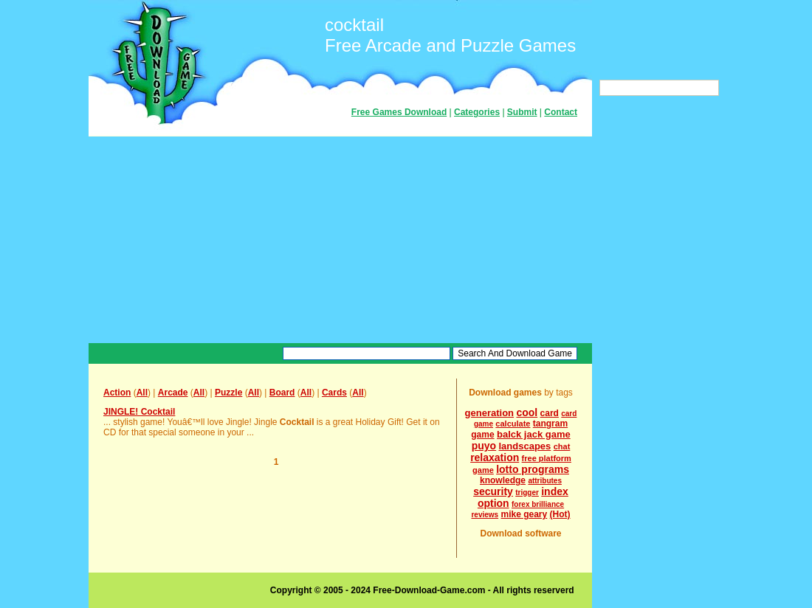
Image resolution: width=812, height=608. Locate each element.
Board (282, 392)
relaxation (494, 457)
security (493, 491)
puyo (484, 446)
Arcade (173, 392)
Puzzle (228, 392)
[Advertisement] (340, 240)
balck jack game (534, 434)
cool (526, 412)
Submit (522, 112)
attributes (545, 481)
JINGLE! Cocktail (139, 412)
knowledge (503, 480)
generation (489, 412)
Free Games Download (399, 112)
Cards (334, 392)
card (549, 413)
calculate (512, 423)
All (142, 392)
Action (117, 392)
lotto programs (532, 469)
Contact (560, 112)
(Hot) (560, 514)
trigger (527, 492)
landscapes (525, 446)
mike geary (524, 514)
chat (562, 446)
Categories (477, 112)
